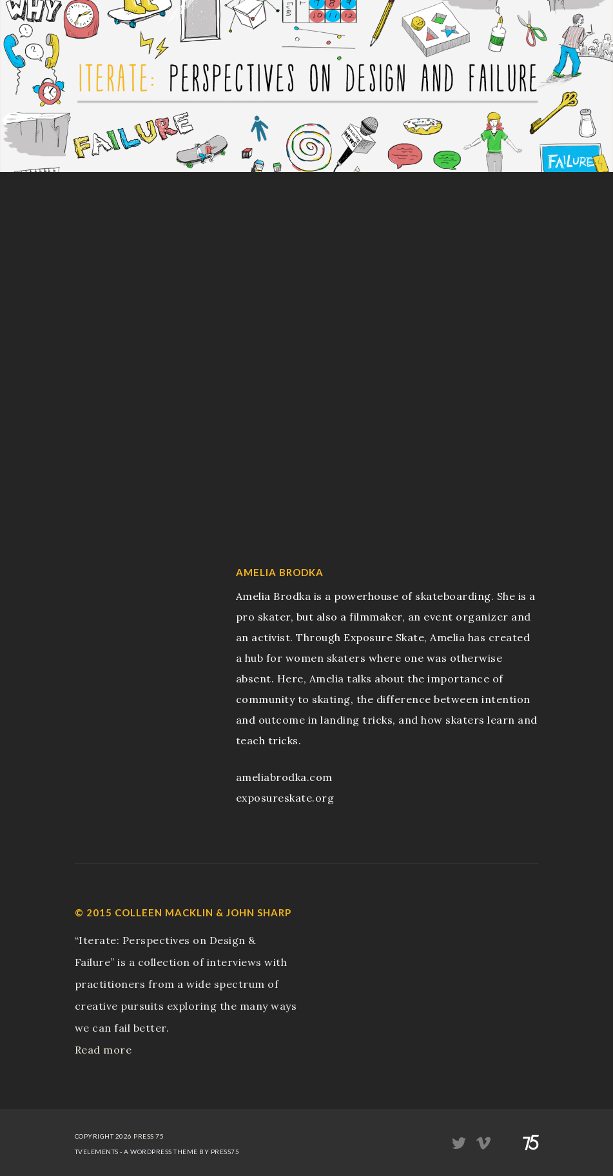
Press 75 (148, 1136)
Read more (103, 1049)
